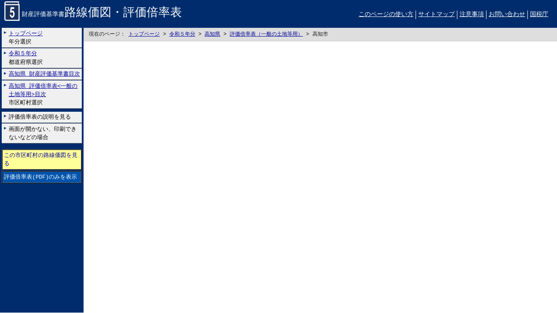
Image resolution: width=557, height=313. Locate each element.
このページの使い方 (386, 14)
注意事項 (472, 14)
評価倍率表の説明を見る (40, 117)
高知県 (212, 34)
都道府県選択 (26, 58)
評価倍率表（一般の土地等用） (266, 34)
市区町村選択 (43, 94)
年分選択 (26, 38)
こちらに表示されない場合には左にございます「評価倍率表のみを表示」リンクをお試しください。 (320, 177)
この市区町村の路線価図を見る (40, 159)
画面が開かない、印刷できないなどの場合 (43, 133)
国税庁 (539, 14)
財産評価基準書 (93, 15)
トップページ (144, 34)
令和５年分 (182, 34)
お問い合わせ (507, 14)
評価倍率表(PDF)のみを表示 (40, 177)
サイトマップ (436, 14)
